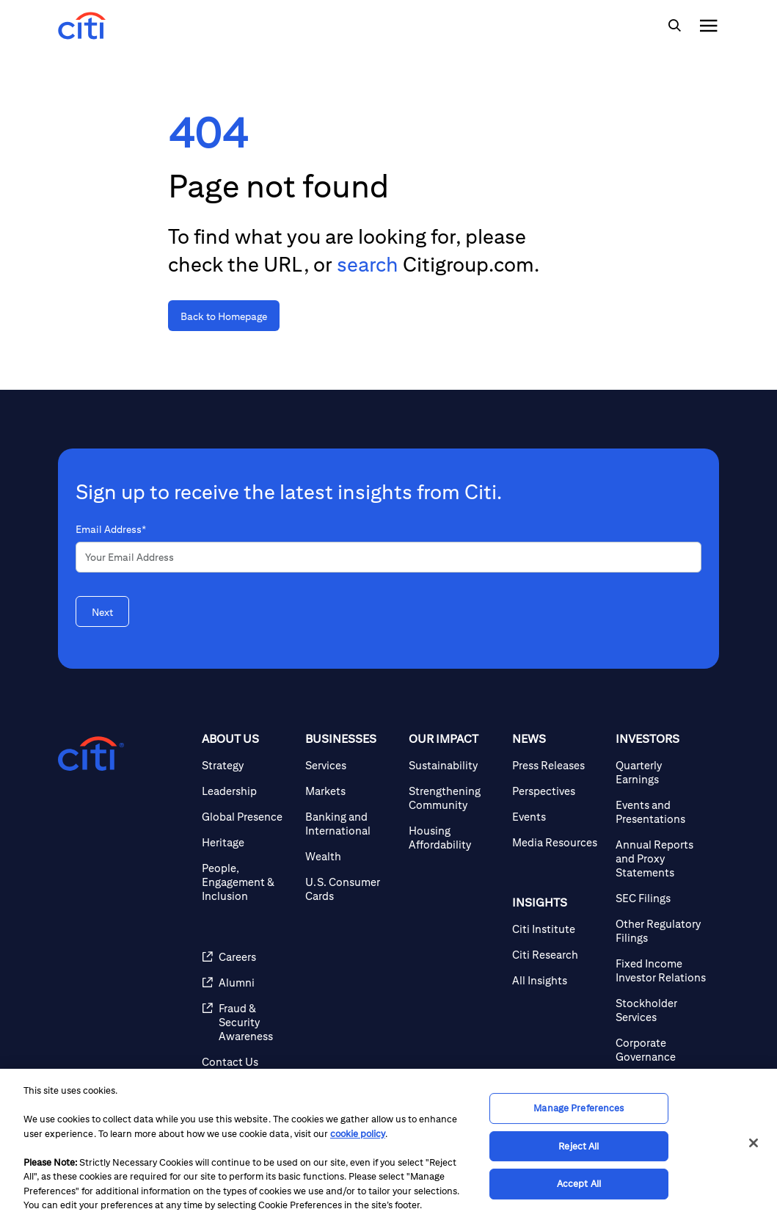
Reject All (578, 1146)
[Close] (753, 1143)
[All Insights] (558, 980)
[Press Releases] (558, 765)
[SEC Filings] (661, 898)
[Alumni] (247, 983)
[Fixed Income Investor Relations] (661, 970)
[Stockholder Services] (661, 1010)
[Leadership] (247, 791)
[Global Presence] (247, 817)
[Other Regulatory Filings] (661, 931)
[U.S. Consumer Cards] (351, 889)
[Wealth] (351, 856)
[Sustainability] (454, 765)
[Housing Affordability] (454, 838)
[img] (674, 26)
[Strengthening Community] (454, 798)
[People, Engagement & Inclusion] (247, 882)
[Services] (351, 765)
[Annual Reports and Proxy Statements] (661, 858)
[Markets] (351, 791)
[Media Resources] (558, 842)
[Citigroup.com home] (91, 754)
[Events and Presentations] (661, 812)
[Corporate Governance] (661, 1050)
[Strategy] (247, 765)
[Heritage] (247, 842)
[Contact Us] (247, 1062)
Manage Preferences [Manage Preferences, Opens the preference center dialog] (578, 1108)
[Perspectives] (558, 791)
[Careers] (247, 957)
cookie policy (357, 1133)
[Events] (558, 817)
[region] (388, 1144)
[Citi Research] (558, 955)
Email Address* (111, 529)
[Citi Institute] (558, 929)
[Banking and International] (351, 824)
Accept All (579, 1183)
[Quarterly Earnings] (661, 772)
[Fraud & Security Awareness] (247, 1022)
